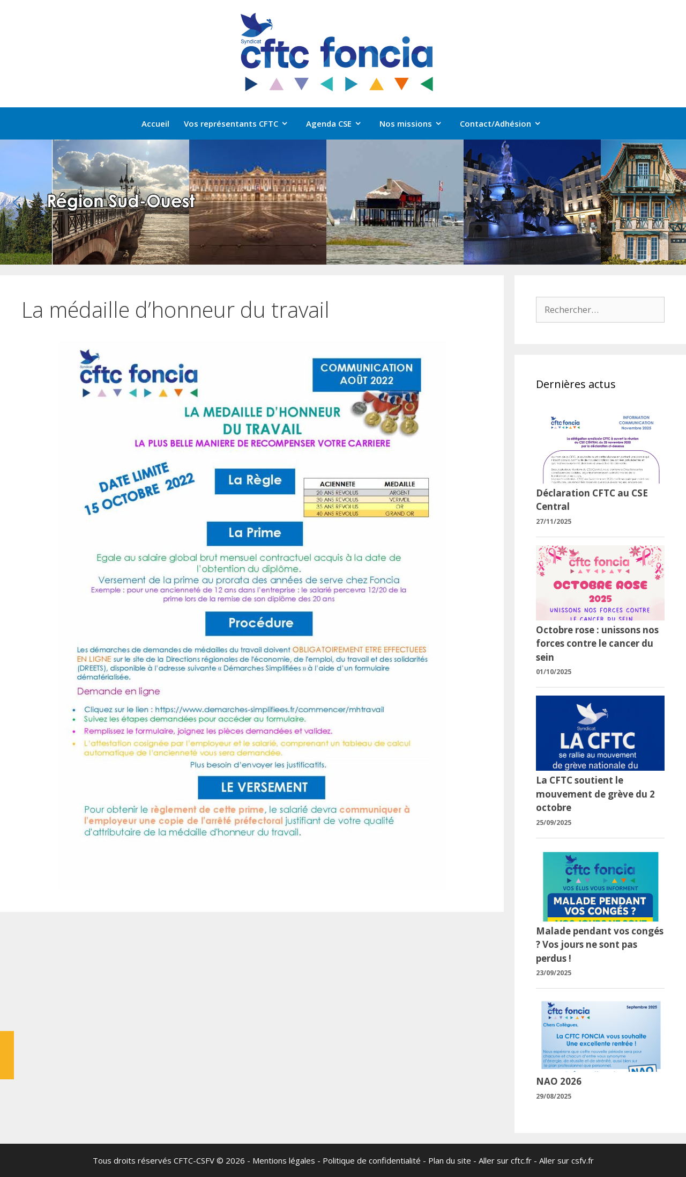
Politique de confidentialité (372, 1160)
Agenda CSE (339, 123)
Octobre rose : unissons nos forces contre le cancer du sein (597, 643)
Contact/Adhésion (506, 123)
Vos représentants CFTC (241, 123)
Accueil (155, 123)
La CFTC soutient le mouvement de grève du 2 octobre (595, 794)
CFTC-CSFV (194, 1160)
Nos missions (416, 123)
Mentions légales (283, 1160)
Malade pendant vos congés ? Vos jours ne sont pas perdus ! (599, 944)
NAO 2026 (558, 1081)
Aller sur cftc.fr (505, 1160)
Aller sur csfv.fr (566, 1160)
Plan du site (449, 1160)
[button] (16, 202)
